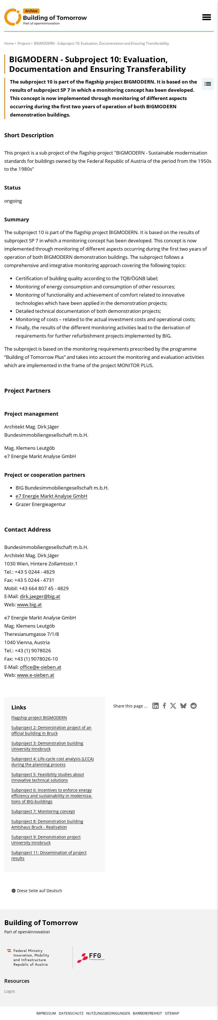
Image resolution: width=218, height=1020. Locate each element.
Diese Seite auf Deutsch (36, 890)
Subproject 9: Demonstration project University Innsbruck (46, 839)
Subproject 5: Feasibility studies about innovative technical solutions (47, 777)
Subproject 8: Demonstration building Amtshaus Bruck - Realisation (47, 824)
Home (9, 43)
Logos (9, 991)
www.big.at (29, 604)
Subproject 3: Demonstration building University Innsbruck (47, 746)
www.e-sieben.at (35, 675)
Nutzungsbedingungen (108, 1013)
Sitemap (172, 1013)
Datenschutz (71, 1013)
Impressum (46, 1013)
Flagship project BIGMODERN (39, 717)
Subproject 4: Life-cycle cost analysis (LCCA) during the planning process (52, 761)
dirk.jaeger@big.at (40, 596)
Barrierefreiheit (147, 1013)
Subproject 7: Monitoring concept (43, 811)
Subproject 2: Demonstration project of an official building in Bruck (51, 730)
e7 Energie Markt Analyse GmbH (51, 496)
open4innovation (34, 931)
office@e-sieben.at (40, 667)
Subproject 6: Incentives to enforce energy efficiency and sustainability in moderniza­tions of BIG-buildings (51, 795)
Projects (24, 43)
